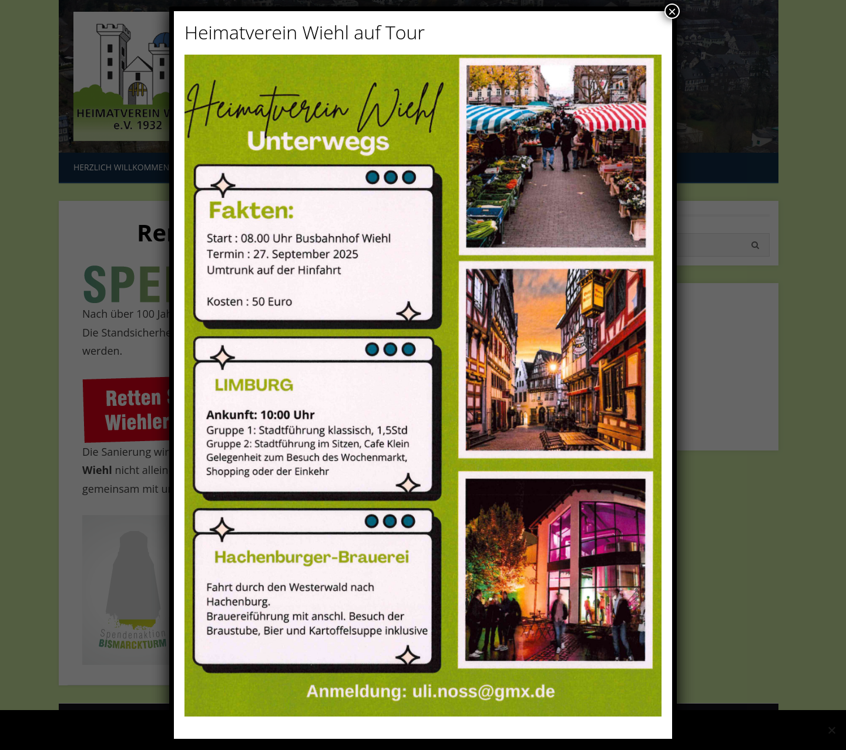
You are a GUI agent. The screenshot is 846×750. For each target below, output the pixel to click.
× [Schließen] (672, 11)
